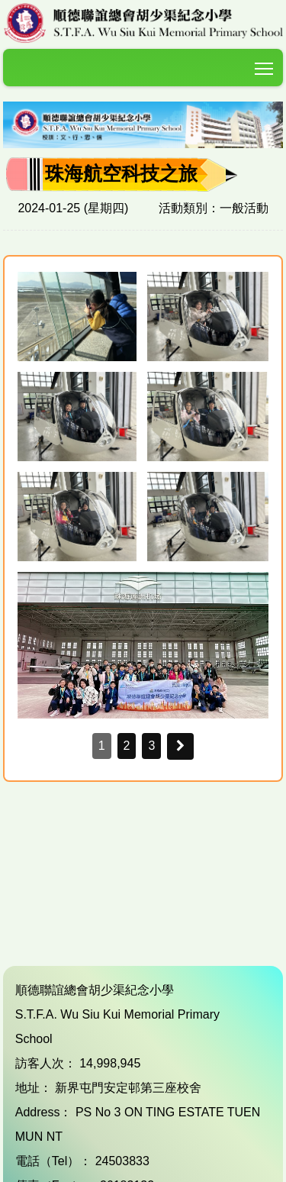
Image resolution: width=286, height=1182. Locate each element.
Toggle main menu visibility (265, 65)
